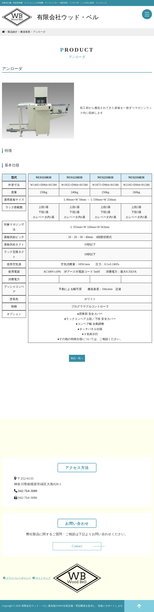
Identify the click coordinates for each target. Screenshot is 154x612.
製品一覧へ (77, 358)
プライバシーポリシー (17, 578)
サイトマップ (41, 578)
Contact (77, 546)
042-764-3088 (25, 491)
